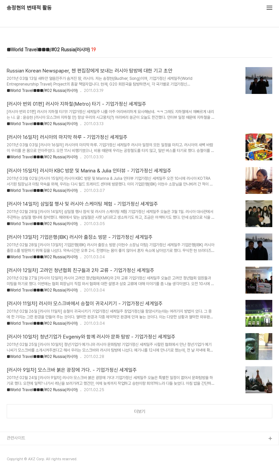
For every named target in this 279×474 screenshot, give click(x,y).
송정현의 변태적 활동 (29, 8)
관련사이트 (16, 437)
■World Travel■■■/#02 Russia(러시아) (42, 90)
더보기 (139, 411)
